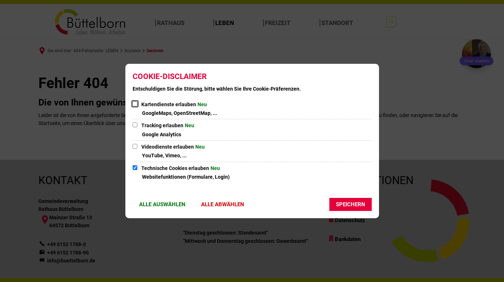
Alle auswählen (162, 204)
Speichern (350, 204)
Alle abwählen (222, 204)
